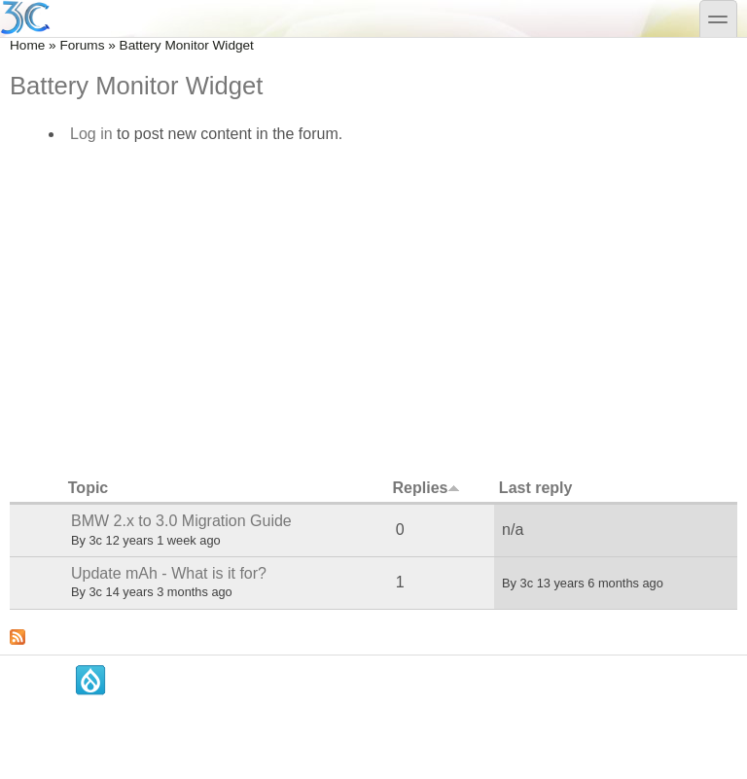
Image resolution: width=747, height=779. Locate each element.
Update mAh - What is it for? (169, 573)
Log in (91, 133)
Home (27, 45)
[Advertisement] (373, 305)
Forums (81, 45)
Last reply (536, 487)
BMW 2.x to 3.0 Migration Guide (181, 521)
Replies (427, 487)
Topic (88, 487)
